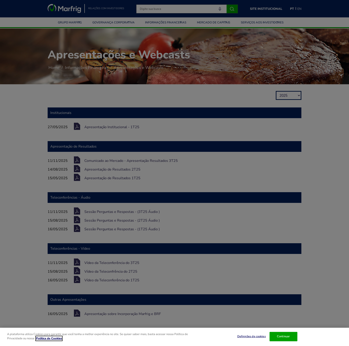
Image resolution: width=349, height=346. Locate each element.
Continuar (283, 336)
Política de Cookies (49, 338)
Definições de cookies (251, 336)
